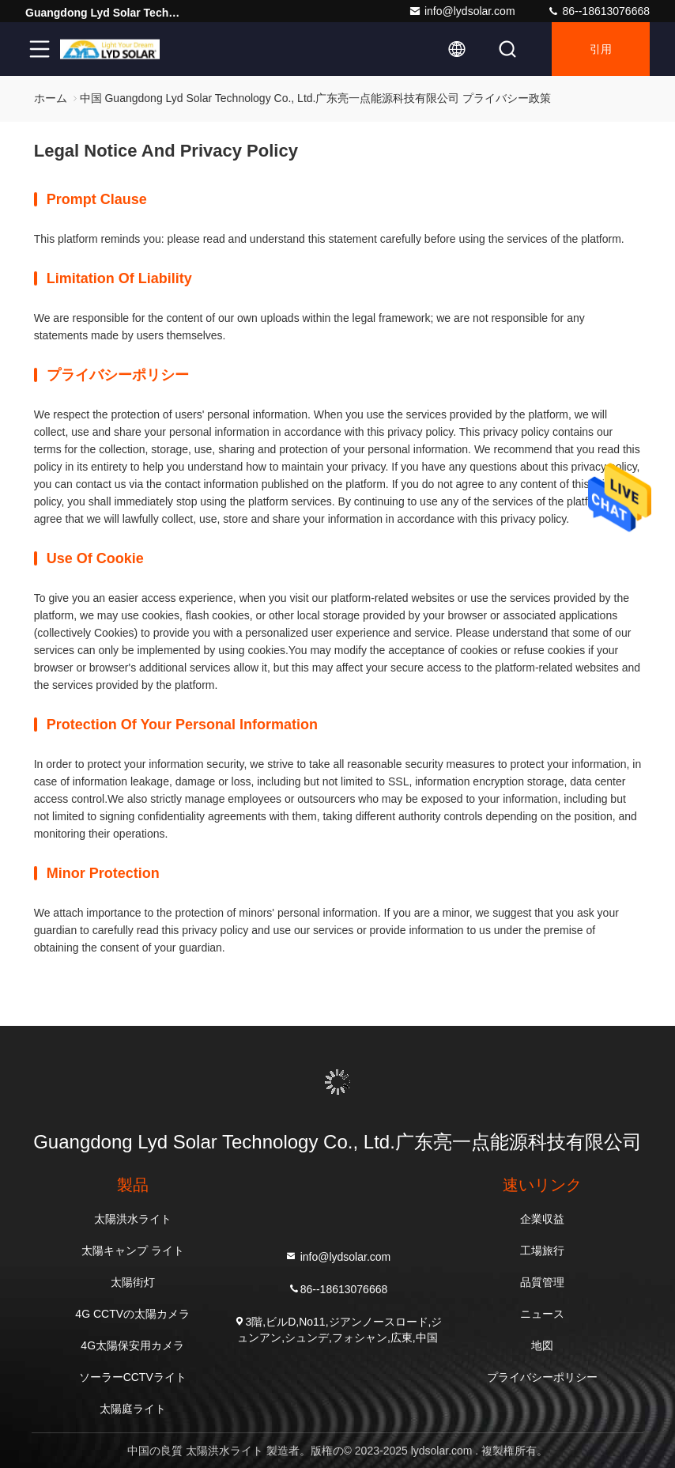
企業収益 (542, 1219)
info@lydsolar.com (462, 11)
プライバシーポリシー (542, 1377)
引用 (601, 49)
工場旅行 (542, 1250)
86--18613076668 (598, 11)
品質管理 (542, 1282)
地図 (542, 1345)
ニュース (542, 1313)
